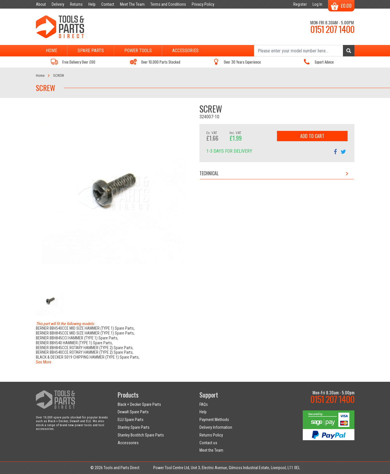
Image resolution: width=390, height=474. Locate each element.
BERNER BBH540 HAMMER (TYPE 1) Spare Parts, (74, 343)
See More (43, 362)
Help (203, 412)
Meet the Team (211, 450)
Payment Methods (214, 419)
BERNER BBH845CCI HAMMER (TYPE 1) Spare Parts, (77, 338)
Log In (317, 4)
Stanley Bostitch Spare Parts (141, 435)
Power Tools (138, 50)
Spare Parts (90, 50)
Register (300, 4)
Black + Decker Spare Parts (139, 404)
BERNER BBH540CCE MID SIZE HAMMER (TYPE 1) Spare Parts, (85, 328)
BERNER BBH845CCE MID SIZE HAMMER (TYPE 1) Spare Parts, (85, 333)
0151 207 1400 (332, 29)
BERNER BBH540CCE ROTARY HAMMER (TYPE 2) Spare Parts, (84, 352)
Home (51, 50)
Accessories (185, 50)
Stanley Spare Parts (134, 427)
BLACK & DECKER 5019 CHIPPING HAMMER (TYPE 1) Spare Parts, (87, 357)
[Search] (304, 50)
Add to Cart (312, 136)
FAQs (203, 404)
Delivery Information (215, 427)
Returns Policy (211, 435)
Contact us (208, 442)
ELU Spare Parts (130, 419)
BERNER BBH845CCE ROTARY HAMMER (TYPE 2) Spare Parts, (84, 347)
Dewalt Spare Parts (133, 412)
